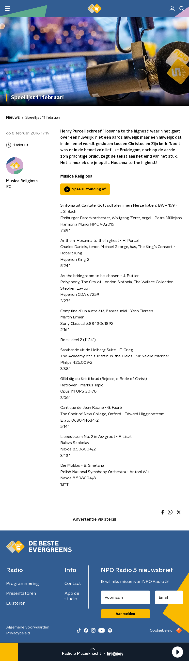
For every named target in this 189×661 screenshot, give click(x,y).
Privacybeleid (18, 633)
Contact (72, 583)
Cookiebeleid (161, 630)
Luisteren (15, 603)
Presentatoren (21, 593)
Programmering (22, 583)
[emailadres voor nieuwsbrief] (169, 597)
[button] (177, 652)
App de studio (71, 596)
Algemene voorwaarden (27, 627)
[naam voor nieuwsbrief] (125, 597)
